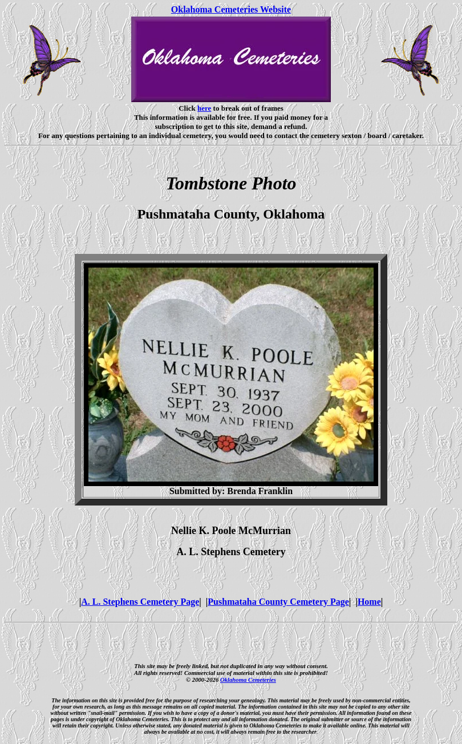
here (204, 108)
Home (369, 601)
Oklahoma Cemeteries (248, 679)
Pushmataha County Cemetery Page (278, 601)
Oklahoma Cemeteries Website (231, 9)
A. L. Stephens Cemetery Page (140, 601)
